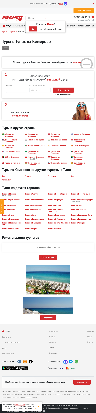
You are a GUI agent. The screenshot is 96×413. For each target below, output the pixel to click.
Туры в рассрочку (8, 353)
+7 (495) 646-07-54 (81, 17)
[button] (12, 135)
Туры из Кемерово (8, 32)
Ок (38, 406)
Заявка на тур (6, 337)
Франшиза (52, 342)
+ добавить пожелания (63, 94)
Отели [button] (5, 48)
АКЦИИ (6, 331)
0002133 (41, 411)
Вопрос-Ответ (53, 331)
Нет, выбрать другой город (50, 29)
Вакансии (90, 331)
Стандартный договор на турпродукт (63, 408)
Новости (90, 342)
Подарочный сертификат (11, 343)
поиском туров (20, 115)
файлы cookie (19, 404)
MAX (61, 3)
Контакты (52, 348)
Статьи (89, 337)
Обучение (52, 337)
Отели (4, 348)
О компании (53, 353)
